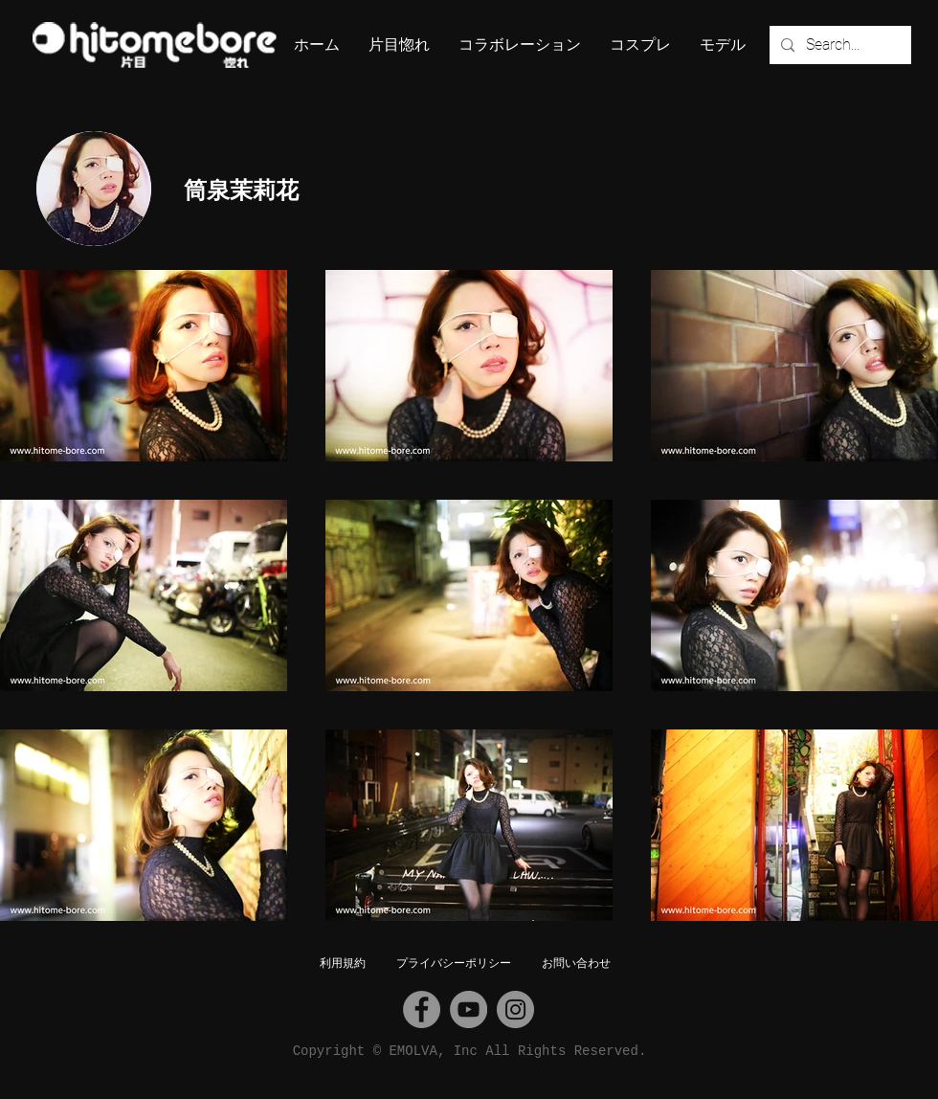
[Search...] (838, 45)
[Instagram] (515, 1009)
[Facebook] (421, 1009)
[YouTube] (468, 1009)
